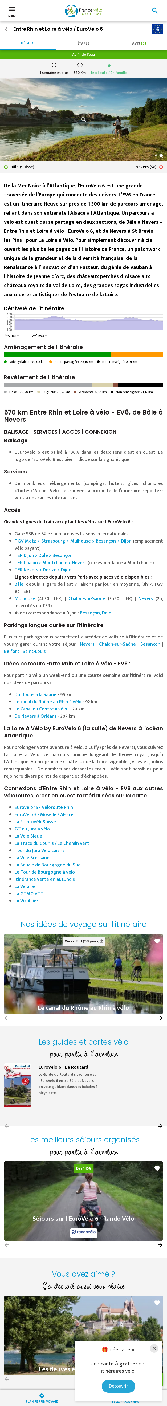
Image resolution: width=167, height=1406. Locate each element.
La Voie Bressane (32, 858)
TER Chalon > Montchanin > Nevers (51, 563)
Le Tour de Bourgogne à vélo (45, 872)
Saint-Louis (34, 652)
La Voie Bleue (28, 836)
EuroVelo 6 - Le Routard (63, 1067)
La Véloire (25, 887)
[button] (160, 1018)
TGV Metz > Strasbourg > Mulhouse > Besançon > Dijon (73, 541)
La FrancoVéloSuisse (35, 822)
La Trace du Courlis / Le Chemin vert (52, 843)
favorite (157, 941)
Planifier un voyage (42, 1401)
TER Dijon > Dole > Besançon (43, 556)
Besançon (150, 644)
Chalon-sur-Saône (86, 599)
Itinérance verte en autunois (45, 879)
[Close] (154, 1348)
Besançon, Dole (95, 613)
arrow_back (7, 29)
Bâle (19, 584)
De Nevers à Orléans (36, 716)
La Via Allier (26, 901)
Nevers (146, 599)
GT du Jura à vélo (33, 829)
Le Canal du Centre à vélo (41, 709)
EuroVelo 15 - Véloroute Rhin (44, 808)
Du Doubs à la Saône (35, 695)
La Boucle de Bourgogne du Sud (48, 865)
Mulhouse (25, 599)
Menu (12, 11)
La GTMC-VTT (29, 894)
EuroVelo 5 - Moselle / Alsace (44, 815)
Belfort (11, 652)
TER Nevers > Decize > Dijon (43, 570)
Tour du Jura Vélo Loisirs (39, 851)
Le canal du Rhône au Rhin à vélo (48, 702)
